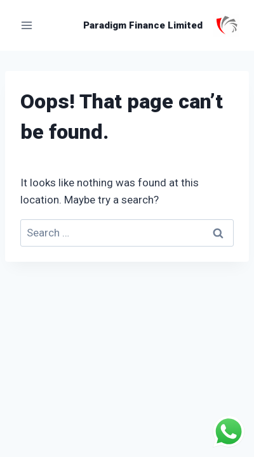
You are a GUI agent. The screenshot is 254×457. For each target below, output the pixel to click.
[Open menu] (27, 25)
